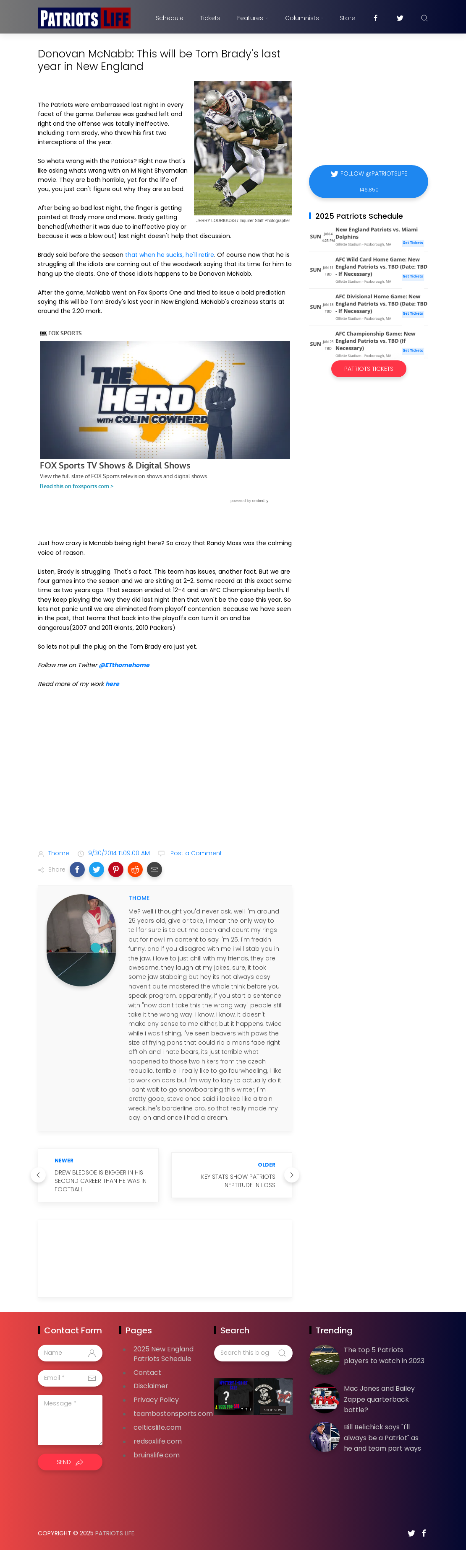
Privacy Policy (156, 1400)
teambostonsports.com (173, 1413)
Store (347, 18)
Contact (147, 1372)
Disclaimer (151, 1386)
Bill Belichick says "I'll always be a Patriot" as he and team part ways (382, 1437)
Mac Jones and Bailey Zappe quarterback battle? (379, 1399)
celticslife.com (157, 1427)
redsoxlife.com (158, 1441)
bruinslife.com (157, 1455)
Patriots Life (114, 1533)
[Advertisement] (165, 777)
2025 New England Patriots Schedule (164, 1354)
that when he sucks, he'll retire (169, 255)
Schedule (169, 18)
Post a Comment (195, 853)
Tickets (210, 18)
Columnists (304, 18)
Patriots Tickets (368, 369)
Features (252, 18)
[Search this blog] (253, 1353)
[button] (77, 869)
